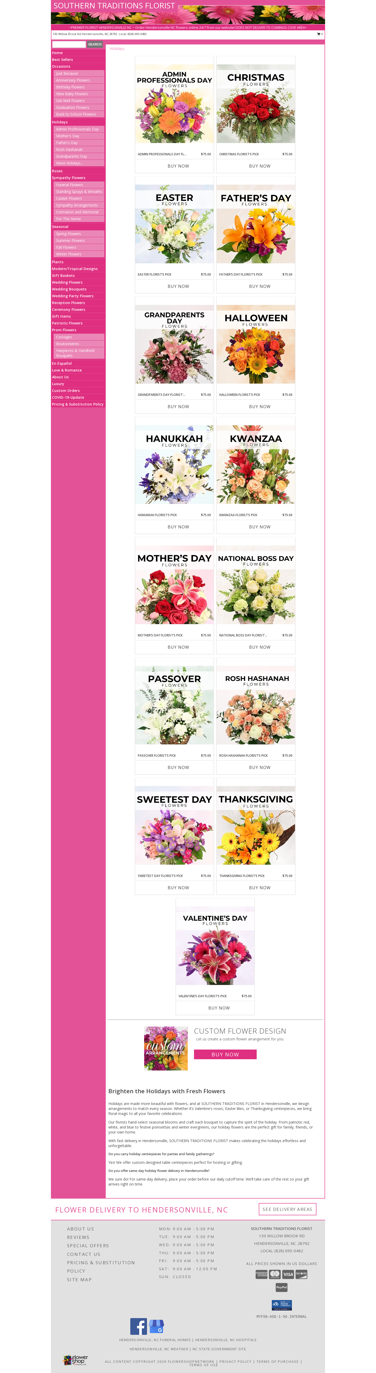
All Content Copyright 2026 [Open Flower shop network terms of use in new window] (136, 1361)
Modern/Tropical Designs (75, 268)
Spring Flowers (68, 233)
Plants (57, 261)
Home (57, 52)
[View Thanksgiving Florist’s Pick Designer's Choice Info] (256, 825)
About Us (60, 376)
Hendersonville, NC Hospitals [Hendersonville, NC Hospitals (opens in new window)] (226, 1339)
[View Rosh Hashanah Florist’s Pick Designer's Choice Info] (256, 705)
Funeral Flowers (69, 184)
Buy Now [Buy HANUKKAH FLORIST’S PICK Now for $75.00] (178, 527)
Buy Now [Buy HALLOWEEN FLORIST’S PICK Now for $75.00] (260, 406)
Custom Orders (66, 390)
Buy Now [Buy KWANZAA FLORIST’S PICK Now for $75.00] (260, 527)
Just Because (67, 73)
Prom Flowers (64, 329)
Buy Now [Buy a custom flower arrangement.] (225, 1054)
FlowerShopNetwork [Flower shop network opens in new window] (191, 1361)
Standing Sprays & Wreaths (79, 191)
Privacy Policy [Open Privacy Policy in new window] (236, 1361)
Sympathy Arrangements (77, 205)
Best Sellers (62, 59)
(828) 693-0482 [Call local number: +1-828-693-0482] (137, 34)
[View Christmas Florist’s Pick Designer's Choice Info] (256, 104)
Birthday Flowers (70, 86)
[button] (282, 1305)
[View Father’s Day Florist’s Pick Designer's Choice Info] (256, 224)
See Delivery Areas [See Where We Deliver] (288, 1209)
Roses (57, 170)
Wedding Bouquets (69, 289)
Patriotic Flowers (67, 323)
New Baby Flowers (72, 93)
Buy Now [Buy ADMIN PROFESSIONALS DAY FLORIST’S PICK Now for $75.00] (178, 166)
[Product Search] (69, 44)
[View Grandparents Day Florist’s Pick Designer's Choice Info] (174, 344)
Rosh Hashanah (69, 149)
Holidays (60, 121)
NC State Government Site (219, 1349)
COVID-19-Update (68, 397)
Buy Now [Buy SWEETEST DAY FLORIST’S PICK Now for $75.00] (178, 888)
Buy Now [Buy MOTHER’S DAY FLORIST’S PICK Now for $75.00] (178, 647)
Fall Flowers (66, 247)
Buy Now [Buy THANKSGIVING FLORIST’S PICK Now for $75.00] (260, 888)
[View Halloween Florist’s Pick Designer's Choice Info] (256, 344)
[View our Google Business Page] (156, 1333)
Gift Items (61, 316)
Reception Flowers (68, 302)
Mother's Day (67, 135)
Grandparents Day (71, 156)
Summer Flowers (70, 240)
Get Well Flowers (70, 100)
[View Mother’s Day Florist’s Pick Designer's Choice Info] (174, 585)
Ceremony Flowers (68, 309)
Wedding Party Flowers (72, 295)
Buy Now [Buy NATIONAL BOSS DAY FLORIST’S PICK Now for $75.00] (260, 647)
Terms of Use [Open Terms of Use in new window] (203, 1365)
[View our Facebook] (138, 1333)
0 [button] (320, 34)
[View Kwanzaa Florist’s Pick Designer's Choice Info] (256, 464)
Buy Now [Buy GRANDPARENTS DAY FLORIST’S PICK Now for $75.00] (178, 406)
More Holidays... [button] (69, 163)
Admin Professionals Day (77, 129)
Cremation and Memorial (77, 211)
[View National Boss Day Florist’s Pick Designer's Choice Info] (256, 585)
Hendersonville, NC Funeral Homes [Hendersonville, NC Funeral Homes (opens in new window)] (155, 1339)
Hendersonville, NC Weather (159, 1349)
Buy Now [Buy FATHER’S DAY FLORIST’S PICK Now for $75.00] (260, 286)
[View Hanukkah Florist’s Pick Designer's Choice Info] (174, 464)
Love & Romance (67, 370)
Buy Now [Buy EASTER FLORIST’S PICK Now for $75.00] (178, 286)
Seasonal (60, 226)
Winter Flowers (68, 254)
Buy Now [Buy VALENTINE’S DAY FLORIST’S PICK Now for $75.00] (219, 1008)
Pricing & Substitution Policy (78, 404)
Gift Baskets (63, 275)
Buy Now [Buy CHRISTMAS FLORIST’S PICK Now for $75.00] (260, 166)
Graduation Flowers (72, 107)
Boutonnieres (67, 343)
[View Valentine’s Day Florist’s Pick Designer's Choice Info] (215, 946)
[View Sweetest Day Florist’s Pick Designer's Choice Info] (174, 825)
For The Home (68, 218)
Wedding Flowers (67, 282)
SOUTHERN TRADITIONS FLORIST (114, 5)
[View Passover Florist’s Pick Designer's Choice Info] (174, 705)
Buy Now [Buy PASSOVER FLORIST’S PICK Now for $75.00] (178, 767)
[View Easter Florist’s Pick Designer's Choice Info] (174, 224)
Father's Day (67, 142)
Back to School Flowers (76, 114)
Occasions (61, 66)
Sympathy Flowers (68, 177)
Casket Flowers (69, 198)
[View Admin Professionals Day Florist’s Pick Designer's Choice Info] (174, 104)
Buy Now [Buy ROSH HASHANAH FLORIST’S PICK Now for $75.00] (260, 767)
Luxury (58, 383)
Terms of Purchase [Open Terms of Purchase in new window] (278, 1361)
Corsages (64, 336)
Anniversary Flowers (73, 80)
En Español (62, 363)
